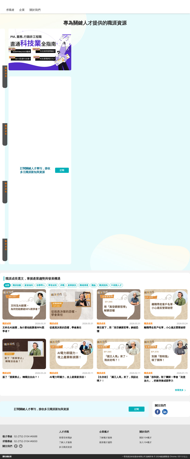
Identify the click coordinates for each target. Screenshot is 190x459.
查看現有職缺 (65, 437)
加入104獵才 (145, 442)
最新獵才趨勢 (105, 442)
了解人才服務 (65, 442)
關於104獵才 (145, 437)
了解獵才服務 (105, 437)
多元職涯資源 (65, 446)
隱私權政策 (7, 456)
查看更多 (180, 390)
